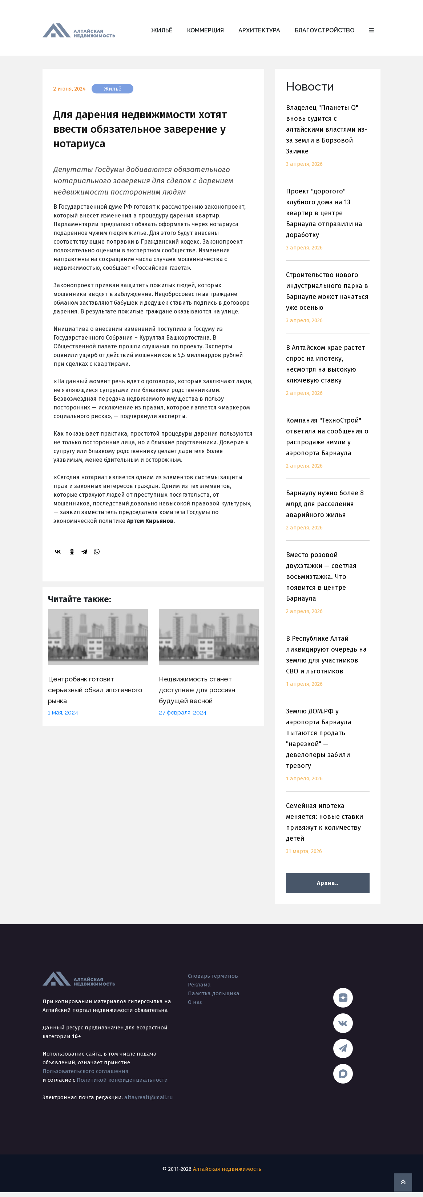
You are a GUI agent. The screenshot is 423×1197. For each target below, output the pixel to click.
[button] (371, 30)
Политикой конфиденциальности (122, 1080)
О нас (195, 1002)
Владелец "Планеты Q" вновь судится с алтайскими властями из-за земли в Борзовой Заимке (328, 140)
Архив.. (327, 883)
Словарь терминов (213, 976)
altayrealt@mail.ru (148, 1097)
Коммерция (205, 30)
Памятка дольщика (213, 993)
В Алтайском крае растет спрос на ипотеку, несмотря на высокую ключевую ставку (328, 375)
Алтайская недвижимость (227, 1173)
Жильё (162, 30)
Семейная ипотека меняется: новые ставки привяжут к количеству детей (328, 833)
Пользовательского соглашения (85, 1071)
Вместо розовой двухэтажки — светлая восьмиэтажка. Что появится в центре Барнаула (328, 587)
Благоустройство (324, 30)
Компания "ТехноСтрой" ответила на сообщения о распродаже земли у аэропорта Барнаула (328, 447)
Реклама (199, 984)
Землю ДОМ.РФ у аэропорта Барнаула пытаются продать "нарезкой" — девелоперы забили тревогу (328, 749)
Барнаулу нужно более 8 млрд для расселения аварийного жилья (328, 514)
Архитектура (259, 30)
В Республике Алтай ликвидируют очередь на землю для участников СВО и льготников (328, 665)
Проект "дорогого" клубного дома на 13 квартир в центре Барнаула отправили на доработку (328, 223)
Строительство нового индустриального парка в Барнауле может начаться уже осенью (328, 302)
